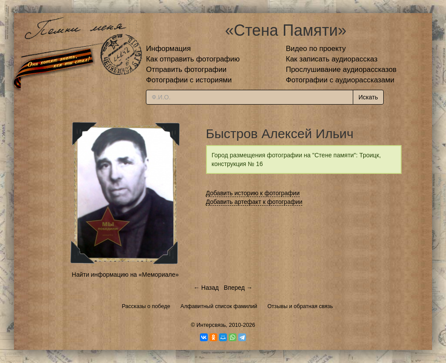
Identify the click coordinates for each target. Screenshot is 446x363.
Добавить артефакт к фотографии (254, 201)
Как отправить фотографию (193, 59)
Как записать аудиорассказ (332, 59)
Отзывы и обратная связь (300, 306)
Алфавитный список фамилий (218, 306)
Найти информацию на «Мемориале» (125, 274)
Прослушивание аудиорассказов (341, 69)
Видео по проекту (316, 48)
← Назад (206, 287)
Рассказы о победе (146, 306)
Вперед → (238, 287)
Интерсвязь (211, 325)
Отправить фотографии (186, 69)
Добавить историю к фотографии (253, 193)
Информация (168, 48)
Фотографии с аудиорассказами (340, 80)
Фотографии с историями (189, 80)
